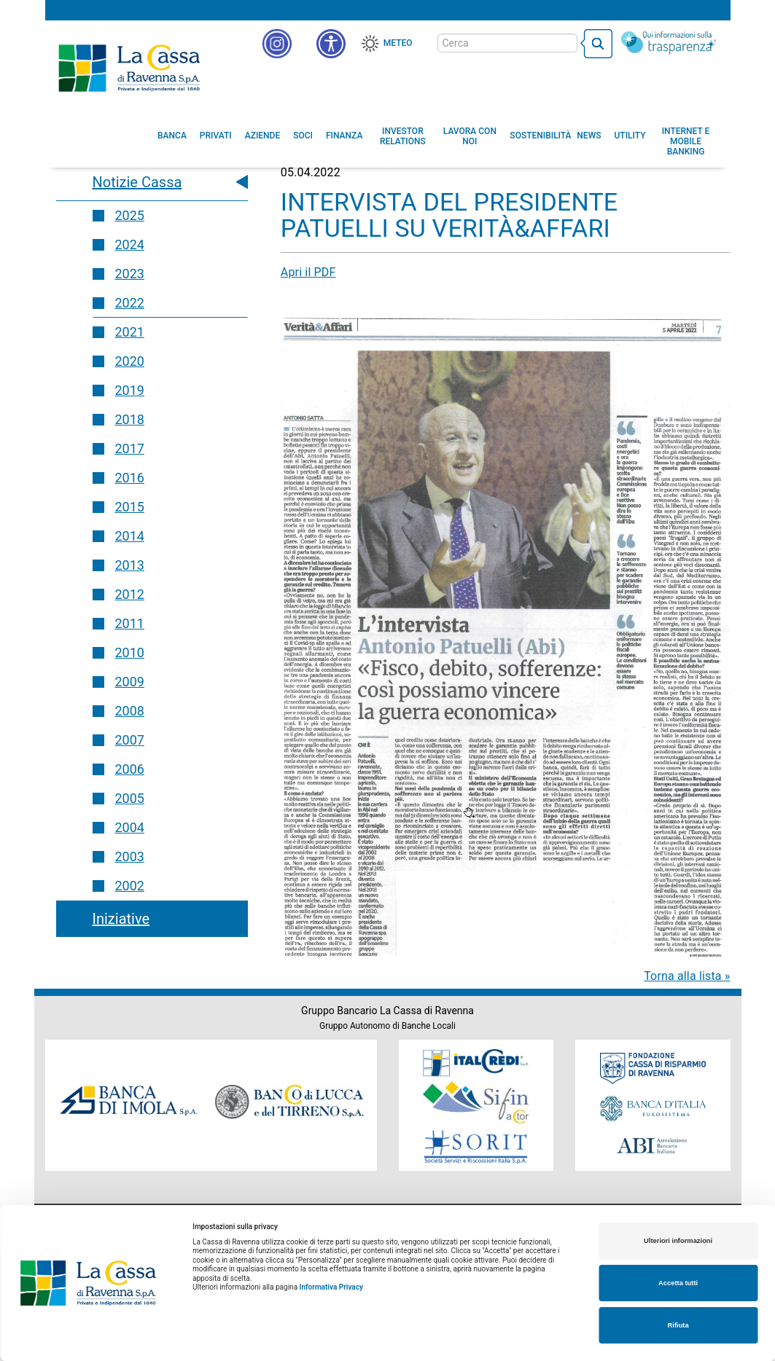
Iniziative (121, 918)
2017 (129, 448)
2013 (129, 565)
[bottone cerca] (596, 44)
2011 (129, 623)
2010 (129, 652)
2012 (129, 594)
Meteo (398, 43)
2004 (129, 827)
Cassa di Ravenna (129, 68)
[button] (331, 43)
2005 (129, 798)
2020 (129, 361)
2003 (129, 856)
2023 (129, 273)
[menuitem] (172, 135)
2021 (129, 332)
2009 (129, 681)
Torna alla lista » (687, 976)
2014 (129, 536)
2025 (129, 215)
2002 (129, 885)
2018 (129, 419)
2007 (129, 740)
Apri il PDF (308, 272)
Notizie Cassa (137, 182)
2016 (129, 477)
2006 (129, 769)
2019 (129, 390)
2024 (129, 244)
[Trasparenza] (668, 42)
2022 (129, 302)
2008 (129, 710)
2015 (129, 506)
